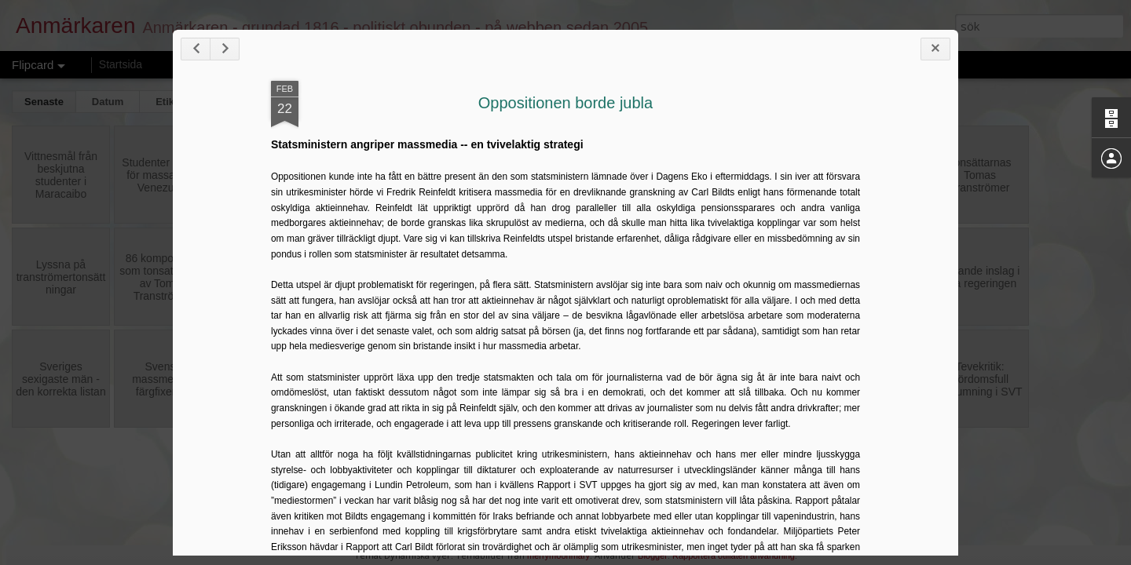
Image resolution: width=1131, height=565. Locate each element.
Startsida (120, 64)
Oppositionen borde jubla (565, 102)
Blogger (653, 555)
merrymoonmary (558, 555)
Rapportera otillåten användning (733, 555)
